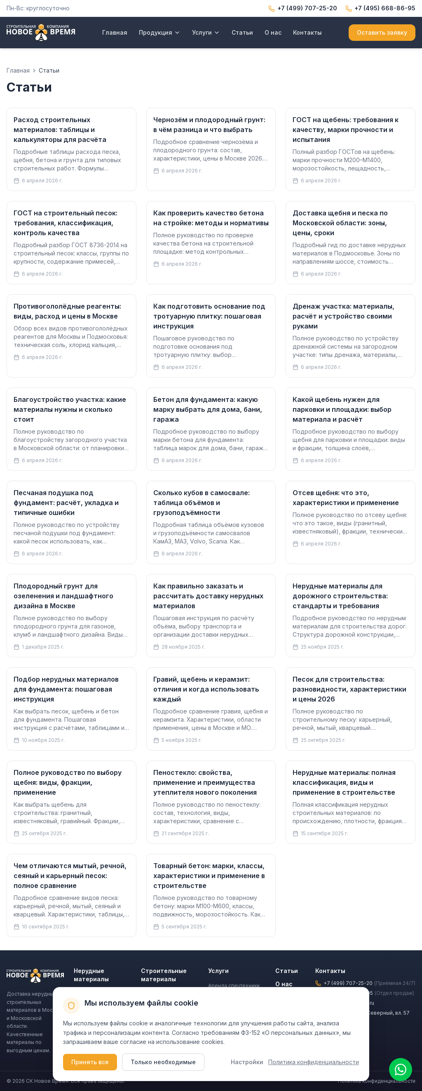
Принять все (90, 1061)
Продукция (160, 32)
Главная (114, 32)
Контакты (307, 32)
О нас (273, 32)
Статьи (242, 32)
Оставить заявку (382, 32)
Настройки (247, 1061)
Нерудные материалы (91, 974)
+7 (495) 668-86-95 (380, 8)
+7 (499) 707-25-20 (302, 8)
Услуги (206, 32)
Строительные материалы (164, 974)
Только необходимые (163, 1061)
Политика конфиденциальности (313, 1061)
